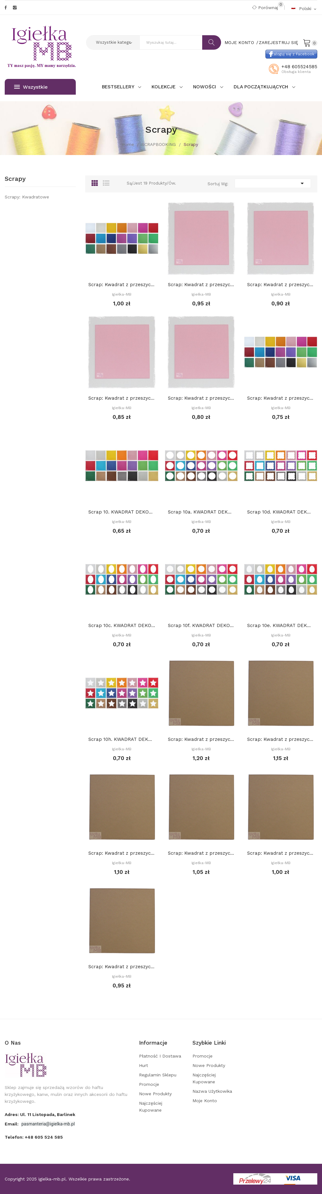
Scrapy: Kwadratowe (27, 196)
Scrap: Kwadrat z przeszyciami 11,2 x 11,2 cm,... (280, 853)
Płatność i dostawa (160, 1055)
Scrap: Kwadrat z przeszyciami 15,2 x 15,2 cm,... (201, 739)
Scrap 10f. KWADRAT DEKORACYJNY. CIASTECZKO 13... (201, 625)
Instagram (15, 7)
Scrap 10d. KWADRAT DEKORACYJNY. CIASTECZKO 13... (280, 512)
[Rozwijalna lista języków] (304, 8)
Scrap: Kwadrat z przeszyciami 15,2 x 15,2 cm (121, 284)
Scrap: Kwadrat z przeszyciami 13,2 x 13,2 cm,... (121, 853)
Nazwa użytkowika (212, 1091)
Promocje (149, 1084)
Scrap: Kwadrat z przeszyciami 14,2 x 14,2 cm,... (280, 739)
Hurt (143, 1065)
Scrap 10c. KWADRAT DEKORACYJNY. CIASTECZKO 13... (121, 625)
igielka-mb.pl (52, 1178)
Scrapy (15, 178)
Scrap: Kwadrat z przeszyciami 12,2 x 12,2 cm (121, 398)
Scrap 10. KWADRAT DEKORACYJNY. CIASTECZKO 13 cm (121, 512)
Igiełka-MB (121, 294)
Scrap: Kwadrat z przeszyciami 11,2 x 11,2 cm (201, 398)
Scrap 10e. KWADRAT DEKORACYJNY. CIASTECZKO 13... (280, 625)
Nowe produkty (155, 1093)
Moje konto (204, 1100)
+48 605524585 (299, 66)
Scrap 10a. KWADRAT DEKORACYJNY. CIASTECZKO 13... (201, 512)
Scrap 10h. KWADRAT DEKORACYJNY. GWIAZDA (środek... (121, 739)
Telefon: (34, 1137)
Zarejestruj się (278, 42)
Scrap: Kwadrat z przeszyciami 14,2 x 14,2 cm (201, 284)
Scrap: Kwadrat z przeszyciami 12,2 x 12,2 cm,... (201, 853)
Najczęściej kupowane (150, 1107)
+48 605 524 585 (44, 1137)
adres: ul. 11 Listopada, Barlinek (40, 1114)
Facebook (6, 7)
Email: (12, 1123)
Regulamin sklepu (157, 1074)
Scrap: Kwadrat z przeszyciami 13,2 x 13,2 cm (280, 284)
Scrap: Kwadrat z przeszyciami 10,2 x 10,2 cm (280, 398)
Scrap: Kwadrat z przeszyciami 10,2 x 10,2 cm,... (121, 966)
